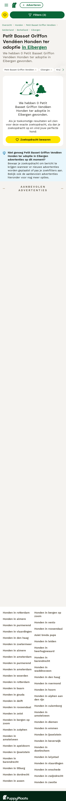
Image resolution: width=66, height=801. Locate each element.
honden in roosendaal (17, 707)
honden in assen (13, 780)
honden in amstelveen (10, 737)
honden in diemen (46, 722)
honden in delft (13, 701)
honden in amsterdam (17, 656)
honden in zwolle (45, 782)
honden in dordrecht (16, 774)
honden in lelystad (46, 757)
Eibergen (46, 70)
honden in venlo (44, 622)
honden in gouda (13, 694)
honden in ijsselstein (16, 752)
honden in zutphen (15, 729)
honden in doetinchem (41, 749)
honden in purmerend (17, 625)
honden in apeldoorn (16, 745)
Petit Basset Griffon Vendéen (20, 70)
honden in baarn (13, 688)
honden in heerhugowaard (44, 649)
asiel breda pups (45, 635)
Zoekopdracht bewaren (33, 139)
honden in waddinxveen (42, 669)
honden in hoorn (45, 689)
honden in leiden (45, 641)
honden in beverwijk (47, 740)
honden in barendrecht (10, 760)
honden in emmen (46, 728)
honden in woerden (15, 675)
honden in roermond (47, 683)
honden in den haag (16, 637)
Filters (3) (37, 15)
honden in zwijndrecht (48, 776)
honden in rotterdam (16, 612)
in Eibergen (34, 47)
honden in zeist (13, 713)
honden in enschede (47, 769)
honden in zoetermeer (17, 644)
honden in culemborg (48, 705)
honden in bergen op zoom (16, 721)
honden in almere (14, 619)
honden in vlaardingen (17, 631)
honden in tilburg (14, 768)
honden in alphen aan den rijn (48, 697)
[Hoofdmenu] (6, 5)
